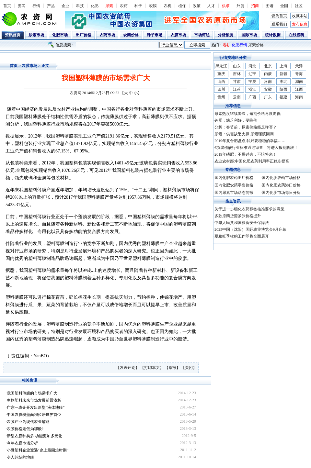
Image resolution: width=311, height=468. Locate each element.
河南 (268, 81)
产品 (51, 6)
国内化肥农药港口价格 (281, 185)
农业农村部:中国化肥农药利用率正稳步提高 (251, 161)
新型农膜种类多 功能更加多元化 (34, 436)
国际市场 (249, 35)
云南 (237, 97)
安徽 (268, 89)
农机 (167, 6)
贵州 (221, 97)
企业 (65, 6)
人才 (211, 6)
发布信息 (299, 24)
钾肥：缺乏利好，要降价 (235, 120)
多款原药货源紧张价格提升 (237, 216)
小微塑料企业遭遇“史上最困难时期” (38, 450)
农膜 (153, 6)
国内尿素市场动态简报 (233, 192)
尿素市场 (36, 35)
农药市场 (107, 35)
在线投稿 (296, 35)
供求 (226, 6)
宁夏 (252, 81)
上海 (283, 66)
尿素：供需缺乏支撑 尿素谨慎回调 (244, 134)
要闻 (22, 6)
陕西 (283, 89)
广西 (252, 97)
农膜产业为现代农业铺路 (28, 421)
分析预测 (225, 35)
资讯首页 (12, 35)
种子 (138, 6)
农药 (124, 6)
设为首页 (279, 16)
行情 (36, 6)
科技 (80, 6)
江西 (299, 89)
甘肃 (237, 81)
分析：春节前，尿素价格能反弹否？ (245, 127)
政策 (197, 6)
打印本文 (152, 367)
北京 (268, 66)
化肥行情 (239, 45)
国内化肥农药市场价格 (281, 177)
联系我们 (279, 24)
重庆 (221, 74)
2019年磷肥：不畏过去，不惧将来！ (245, 154)
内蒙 (268, 74)
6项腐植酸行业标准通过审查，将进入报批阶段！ (256, 147)
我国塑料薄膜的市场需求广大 (32, 393)
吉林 (237, 74)
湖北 (283, 81)
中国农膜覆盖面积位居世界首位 (34, 414)
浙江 (252, 89)
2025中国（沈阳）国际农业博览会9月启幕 (250, 229)
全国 (284, 6)
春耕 (227, 45)
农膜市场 (178, 35)
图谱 (269, 6)
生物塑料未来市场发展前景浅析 (34, 400)
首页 (7, 6)
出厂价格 (83, 35)
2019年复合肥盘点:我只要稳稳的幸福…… (249, 141)
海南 (299, 97)
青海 (299, 74)
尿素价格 (256, 45)
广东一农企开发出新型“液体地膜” (36, 407)
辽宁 (252, 74)
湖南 (299, 81)
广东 (268, 97)
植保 (182, 6)
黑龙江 (221, 66)
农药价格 (131, 35)
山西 (221, 81)
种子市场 (154, 35)
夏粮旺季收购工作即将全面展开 (241, 236)
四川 (221, 89)
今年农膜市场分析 (22, 443)
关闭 (189, 367)
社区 (299, 6)
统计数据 (273, 35)
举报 (172, 367)
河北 (252, 66)
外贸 (240, 6)
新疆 (283, 74)
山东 (237, 66)
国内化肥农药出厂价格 (233, 177)
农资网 (75, 93)
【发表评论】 (128, 367)
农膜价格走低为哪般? (25, 429)
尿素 (109, 6)
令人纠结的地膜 (20, 457)
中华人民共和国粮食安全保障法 (241, 222)
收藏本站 (299, 16)
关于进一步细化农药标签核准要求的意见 (249, 209)
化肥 (94, 6)
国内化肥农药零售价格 (233, 185)
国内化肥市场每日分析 (281, 192)
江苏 (237, 89)
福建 (283, 97)
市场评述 (202, 35)
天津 (299, 66)
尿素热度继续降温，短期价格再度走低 (247, 113)
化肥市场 (60, 35)
